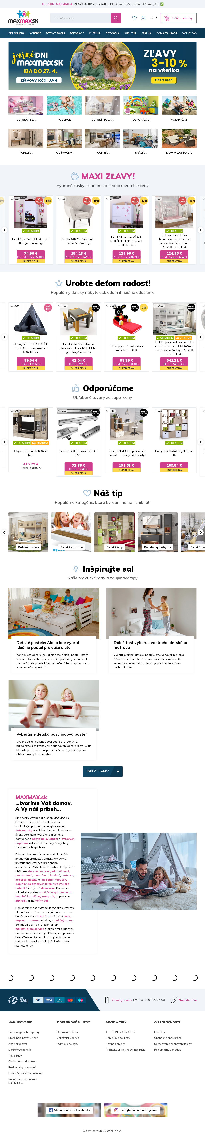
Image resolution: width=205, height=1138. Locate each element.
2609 (160, 305)
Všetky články (98, 771)
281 (64, 410)
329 (16, 305)
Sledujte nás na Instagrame (138, 1110)
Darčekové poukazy (118, 1037)
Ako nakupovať (17, 1043)
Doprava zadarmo (68, 1032)
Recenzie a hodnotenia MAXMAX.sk (22, 1081)
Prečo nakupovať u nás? (23, 1037)
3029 (113, 305)
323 (160, 410)
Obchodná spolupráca (168, 1037)
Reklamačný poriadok (167, 1049)
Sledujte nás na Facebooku (72, 1110)
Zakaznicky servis (68, 1037)
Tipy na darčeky (115, 1043)
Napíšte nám (188, 1000)
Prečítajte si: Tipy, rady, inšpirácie (125, 1049)
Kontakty (159, 1032)
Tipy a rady (15, 1055)
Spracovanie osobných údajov (173, 1043)
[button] (4, 230)
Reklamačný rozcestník (22, 1067)
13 (63, 198)
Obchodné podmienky (22, 1061)
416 (112, 410)
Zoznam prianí (134, 18)
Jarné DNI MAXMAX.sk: (57, 4)
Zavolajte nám (122, 1000)
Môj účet (143, 18)
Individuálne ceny (67, 1043)
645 (16, 410)
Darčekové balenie (20, 1049)
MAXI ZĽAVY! (108, 176)
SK (152, 18)
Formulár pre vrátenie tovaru (25, 1073)
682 (16, 198)
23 (159, 198)
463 (64, 305)
